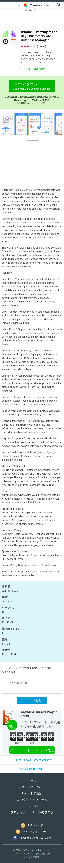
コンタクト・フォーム (32, 799)
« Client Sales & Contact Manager (32, 760)
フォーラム (32, 806)
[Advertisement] (32, 19)
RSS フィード (35, 825)
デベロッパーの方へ (32, 787)
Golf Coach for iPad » (32, 768)
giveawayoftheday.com (38, 850)
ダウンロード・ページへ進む (32, 750)
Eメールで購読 (32, 793)
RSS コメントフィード (35, 831)
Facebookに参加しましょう (35, 837)
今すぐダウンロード (32, 86)
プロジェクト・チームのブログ (32, 812)
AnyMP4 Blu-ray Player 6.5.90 (38, 714)
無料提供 (32, 69)
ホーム (32, 780)
